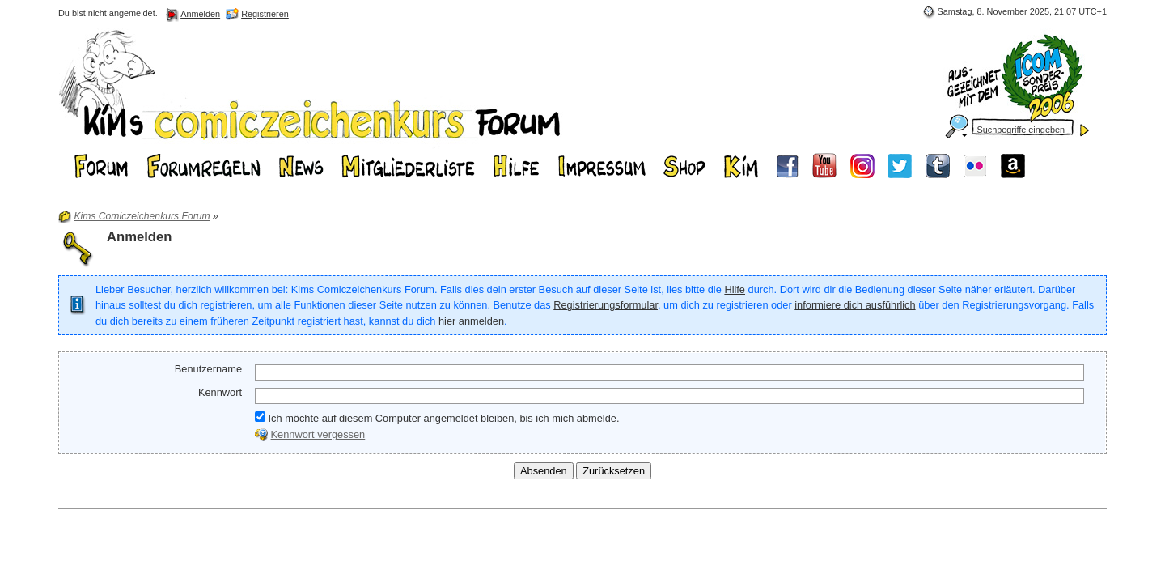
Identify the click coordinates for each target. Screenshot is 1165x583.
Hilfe (734, 289)
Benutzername (208, 369)
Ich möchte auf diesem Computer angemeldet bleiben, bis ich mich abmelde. (437, 417)
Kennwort (220, 392)
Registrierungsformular (605, 305)
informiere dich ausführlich (854, 305)
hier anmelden (471, 321)
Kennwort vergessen (318, 434)
